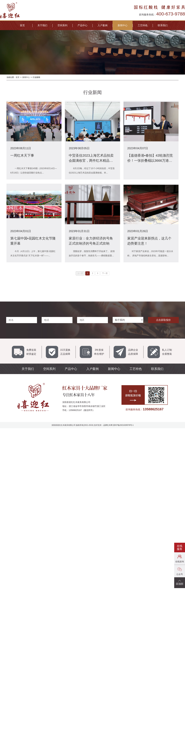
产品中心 (82, 25)
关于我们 (42, 25)
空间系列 (62, 25)
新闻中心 (122, 25)
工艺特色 (143, 25)
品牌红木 (107, 425)
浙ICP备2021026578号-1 (123, 425)
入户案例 (102, 25)
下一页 (105, 273)
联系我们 (163, 25)
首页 (22, 25)
